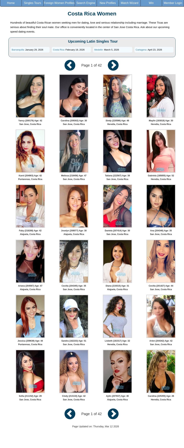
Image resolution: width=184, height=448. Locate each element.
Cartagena (141, 49)
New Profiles (108, 2)
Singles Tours (32, 2)
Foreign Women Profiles (59, 2)
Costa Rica (59, 49)
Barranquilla (18, 49)
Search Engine (85, 2)
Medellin (98, 49)
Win (151, 2)
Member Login (173, 2)
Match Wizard (129, 2)
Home (11, 2)
